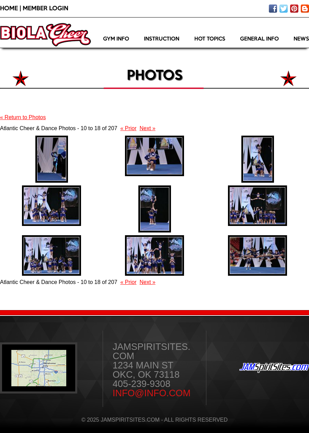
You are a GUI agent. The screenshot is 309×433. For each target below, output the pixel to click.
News (301, 39)
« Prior (128, 128)
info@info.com (152, 393)
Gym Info (116, 39)
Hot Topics (209, 39)
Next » (147, 128)
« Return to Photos (23, 117)
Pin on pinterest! (294, 8)
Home (9, 8)
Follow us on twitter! (283, 8)
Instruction (161, 39)
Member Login (45, 8)
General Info (259, 39)
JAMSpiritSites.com (274, 368)
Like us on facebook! (273, 8)
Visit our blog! (305, 8)
